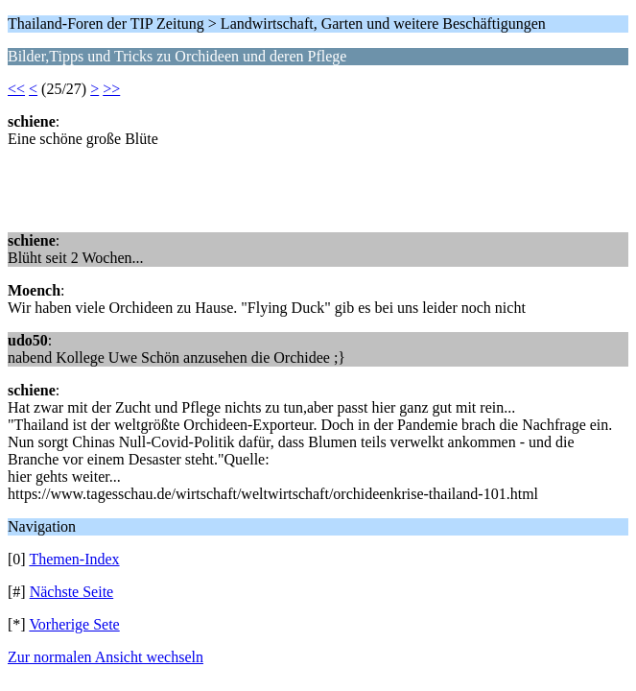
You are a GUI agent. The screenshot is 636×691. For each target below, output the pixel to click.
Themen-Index (74, 559)
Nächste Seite (72, 592)
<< (16, 89)
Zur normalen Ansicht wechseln (105, 657)
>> (111, 89)
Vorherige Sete (74, 624)
